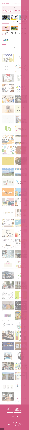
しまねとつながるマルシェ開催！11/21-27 (14, 22)
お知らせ (8, 408)
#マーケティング (21, 10)
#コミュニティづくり (9, 10)
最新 (14, 47)
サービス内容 (8, 406)
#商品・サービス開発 (17, 10)
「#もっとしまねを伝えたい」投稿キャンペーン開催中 (5, 33)
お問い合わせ (14, 412)
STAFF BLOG (16, 406)
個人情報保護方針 (17, 408)
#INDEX (13, 10)
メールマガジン (16, 407)
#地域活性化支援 (5, 10)
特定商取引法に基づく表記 (18, 410)
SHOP (8, 409)
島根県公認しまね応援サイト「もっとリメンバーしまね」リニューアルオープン (14, 33)
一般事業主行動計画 (17, 409)
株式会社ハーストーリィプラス (14, 416)
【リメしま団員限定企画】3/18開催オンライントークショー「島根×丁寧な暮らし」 (23, 22)
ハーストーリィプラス (4, 0)
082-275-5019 (12, 420)
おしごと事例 (8, 407)
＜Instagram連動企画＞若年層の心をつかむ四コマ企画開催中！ (23, 33)
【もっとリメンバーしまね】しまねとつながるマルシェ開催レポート (6, 22)
